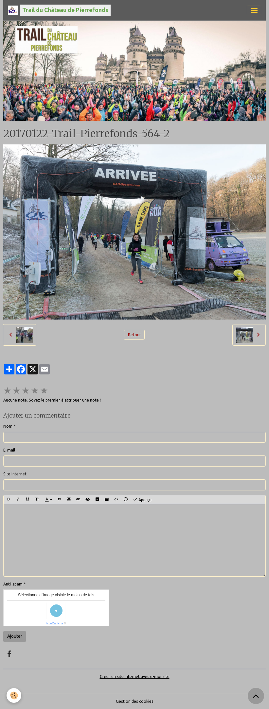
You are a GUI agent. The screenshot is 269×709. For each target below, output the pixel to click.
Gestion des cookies (134, 701)
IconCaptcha (54, 623)
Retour (134, 335)
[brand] (59, 10)
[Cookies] (14, 695)
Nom (7, 426)
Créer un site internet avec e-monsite (135, 676)
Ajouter (14, 636)
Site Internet (15, 474)
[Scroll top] (256, 696)
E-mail (9, 450)
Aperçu (142, 500)
